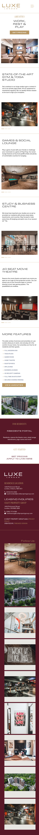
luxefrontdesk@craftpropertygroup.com (20, 494)
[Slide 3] (9, 129)
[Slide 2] (6, 129)
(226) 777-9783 (11, 511)
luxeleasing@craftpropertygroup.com (20, 513)
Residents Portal (19, 431)
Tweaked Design (20, 523)
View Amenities (14, 385)
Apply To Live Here (19, 459)
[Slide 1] (2, 129)
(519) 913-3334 (11, 492)
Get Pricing (19, 32)
